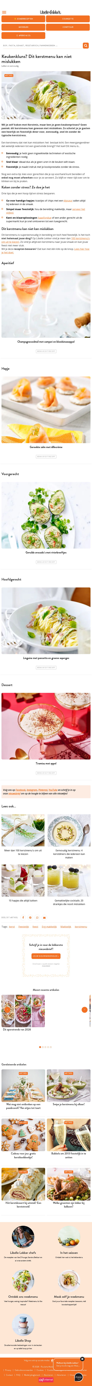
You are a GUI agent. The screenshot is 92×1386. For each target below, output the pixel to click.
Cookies (40, 1370)
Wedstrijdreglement (32, 1375)
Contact (9, 1375)
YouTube (53, 790)
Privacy (8, 1370)
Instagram (32, 790)
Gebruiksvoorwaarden (24, 1370)
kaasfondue (44, 217)
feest (35, 926)
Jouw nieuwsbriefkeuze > (46, 956)
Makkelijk (65, 926)
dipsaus (68, 200)
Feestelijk (23, 926)
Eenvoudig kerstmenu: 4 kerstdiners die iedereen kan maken (69, 854)
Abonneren (48, 1375)
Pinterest (42, 790)
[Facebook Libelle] (52, 1360)
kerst (12, 926)
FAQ (18, 1375)
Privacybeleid (46, 965)
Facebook (20, 790)
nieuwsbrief (14, 793)
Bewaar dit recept (46, 351)
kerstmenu (81, 926)
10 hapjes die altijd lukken (23, 900)
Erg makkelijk (49, 926)
